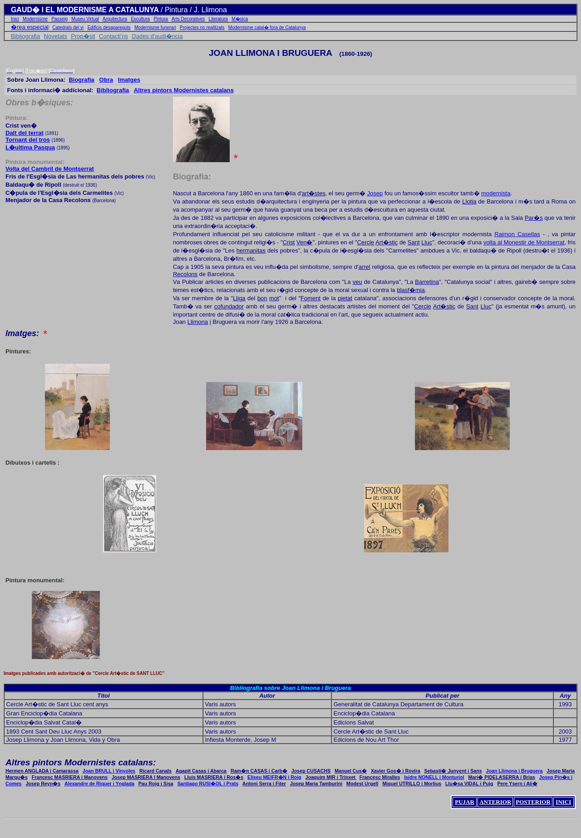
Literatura (218, 18)
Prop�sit (83, 36)
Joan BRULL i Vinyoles (109, 771)
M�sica (239, 18)
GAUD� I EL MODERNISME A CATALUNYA (86, 10)
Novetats (55, 36)
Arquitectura (115, 18)
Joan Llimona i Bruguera (514, 771)
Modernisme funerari (155, 27)
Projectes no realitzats (202, 27)
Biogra (81, 79)
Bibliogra (113, 90)
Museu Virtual (85, 18)
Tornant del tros (27, 139)
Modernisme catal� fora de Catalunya (267, 27)
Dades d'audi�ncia (157, 36)
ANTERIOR (495, 801)
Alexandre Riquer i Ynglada (99, 783)
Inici (15, 18)
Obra (106, 79)
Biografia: (192, 176)
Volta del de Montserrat (49, 168)
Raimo (517, 234)
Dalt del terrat (24, 132)
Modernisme (35, 18)
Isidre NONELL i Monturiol (434, 777)
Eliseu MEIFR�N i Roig (274, 777)
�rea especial (30, 27)
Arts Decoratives (188, 18)
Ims (129, 79)
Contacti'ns (113, 36)
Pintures (17, 351)
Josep (375, 193)
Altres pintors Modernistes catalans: (80, 762)
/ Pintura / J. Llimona (194, 10)
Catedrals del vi (68, 27)
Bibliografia (25, 36)
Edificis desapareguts (109, 27)
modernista (495, 193)
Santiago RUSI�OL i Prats (208, 783)
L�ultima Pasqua (30, 147)
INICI (563, 801)
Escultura (140, 18)
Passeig (59, 18)
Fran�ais (36, 70)
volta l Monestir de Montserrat (524, 242)
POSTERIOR (533, 801)
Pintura (160, 18)
